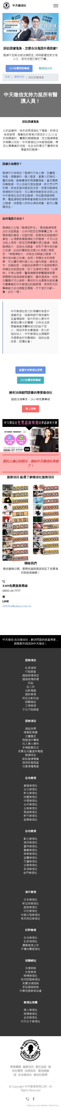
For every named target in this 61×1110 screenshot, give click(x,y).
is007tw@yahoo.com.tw (16, 607)
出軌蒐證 (30, 691)
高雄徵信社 (30, 812)
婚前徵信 (30, 695)
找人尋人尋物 (30, 744)
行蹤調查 (30, 672)
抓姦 (30, 683)
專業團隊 (15, 1067)
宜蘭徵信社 (30, 858)
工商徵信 (30, 706)
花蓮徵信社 (30, 862)
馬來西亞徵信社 (30, 919)
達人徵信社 (30, 1010)
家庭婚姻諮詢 (30, 987)
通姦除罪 (30, 729)
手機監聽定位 (30, 748)
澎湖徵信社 (30, 869)
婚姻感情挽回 (30, 676)
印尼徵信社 (30, 911)
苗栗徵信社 (30, 820)
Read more (53, 1106)
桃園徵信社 (30, 797)
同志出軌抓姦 (30, 698)
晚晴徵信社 (30, 976)
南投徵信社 (30, 843)
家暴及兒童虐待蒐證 (30, 752)
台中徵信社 (30, 805)
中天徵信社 (19, 5)
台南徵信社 (30, 809)
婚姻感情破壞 (30, 680)
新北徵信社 (30, 793)
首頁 (7, 77)
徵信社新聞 (40, 1075)
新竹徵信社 (30, 816)
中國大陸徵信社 (30, 915)
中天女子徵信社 (30, 1022)
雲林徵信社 (30, 847)
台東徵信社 (30, 866)
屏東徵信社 (30, 854)
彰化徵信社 (30, 839)
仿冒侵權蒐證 (30, 767)
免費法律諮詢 (30, 984)
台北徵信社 (30, 790)
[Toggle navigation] (55, 5)
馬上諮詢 (30, 409)
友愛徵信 (30, 972)
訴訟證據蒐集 (30, 759)
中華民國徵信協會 (31, 991)
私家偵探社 (30, 942)
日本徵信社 (30, 900)
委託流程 (41, 1067)
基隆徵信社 (30, 786)
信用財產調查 (30, 763)
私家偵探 (30, 668)
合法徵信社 (30, 938)
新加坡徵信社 (30, 904)
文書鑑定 (30, 736)
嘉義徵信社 (30, 850)
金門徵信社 (30, 873)
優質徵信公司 (30, 946)
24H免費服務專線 (30, 380)
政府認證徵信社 (30, 980)
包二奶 (30, 687)
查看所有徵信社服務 (30, 370)
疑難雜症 (30, 702)
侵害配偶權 (30, 733)
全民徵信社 (30, 1018)
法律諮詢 (30, 969)
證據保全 (30, 755)
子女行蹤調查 (30, 710)
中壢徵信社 (30, 801)
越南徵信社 (30, 908)
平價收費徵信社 (30, 949)
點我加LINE (46, 68)
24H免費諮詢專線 (18, 68)
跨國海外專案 (30, 740)
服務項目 (19, 77)
